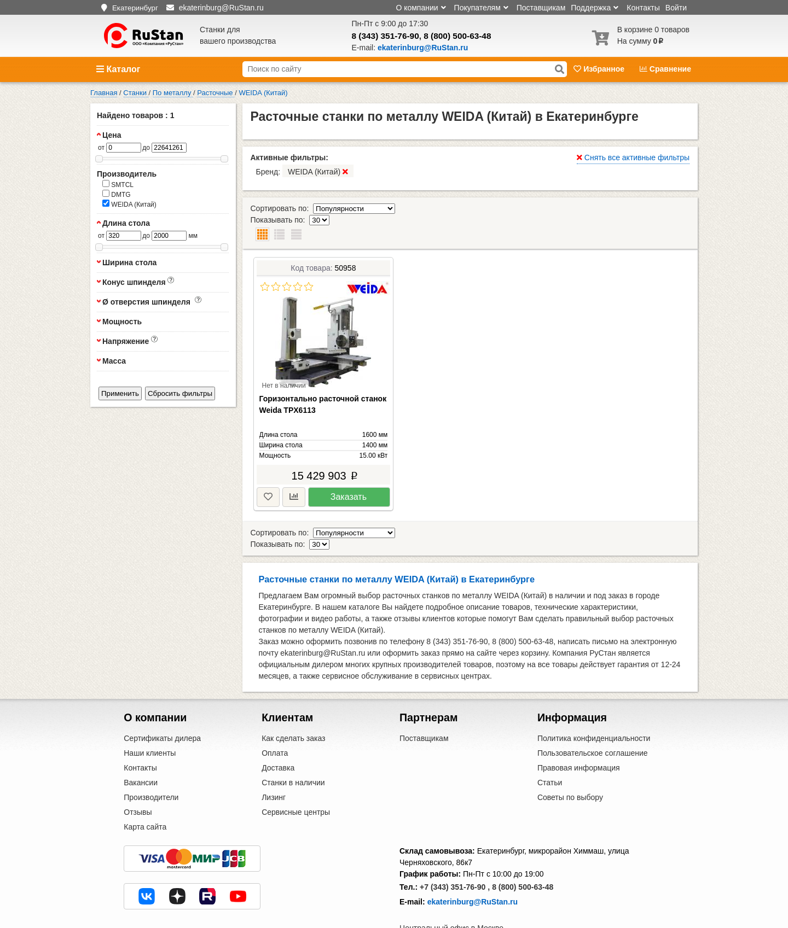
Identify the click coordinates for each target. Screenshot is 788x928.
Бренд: (305, 171)
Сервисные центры (296, 778)
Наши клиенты (150, 719)
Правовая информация (578, 733)
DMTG (116, 194)
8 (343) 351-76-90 (385, 35)
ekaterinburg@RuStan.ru (472, 867)
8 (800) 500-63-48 (457, 35)
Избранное (600, 69)
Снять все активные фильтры (633, 157)
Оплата (275, 719)
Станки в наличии (293, 748)
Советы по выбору (570, 763)
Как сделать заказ (293, 704)
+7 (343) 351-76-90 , (455, 853)
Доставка (278, 733)
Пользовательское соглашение (592, 719)
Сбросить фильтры (180, 393)
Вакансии (141, 748)
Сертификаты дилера (162, 704)
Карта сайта (145, 793)
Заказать (349, 473)
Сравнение (665, 69)
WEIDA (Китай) (129, 204)
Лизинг (274, 763)
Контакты (643, 7)
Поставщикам (541, 7)
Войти (676, 7)
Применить (120, 393)
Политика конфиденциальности (594, 704)
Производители (151, 763)
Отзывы (138, 778)
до (146, 147)
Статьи (549, 748)
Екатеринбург (135, 8)
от (101, 147)
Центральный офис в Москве (451, 894)
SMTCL (118, 184)
